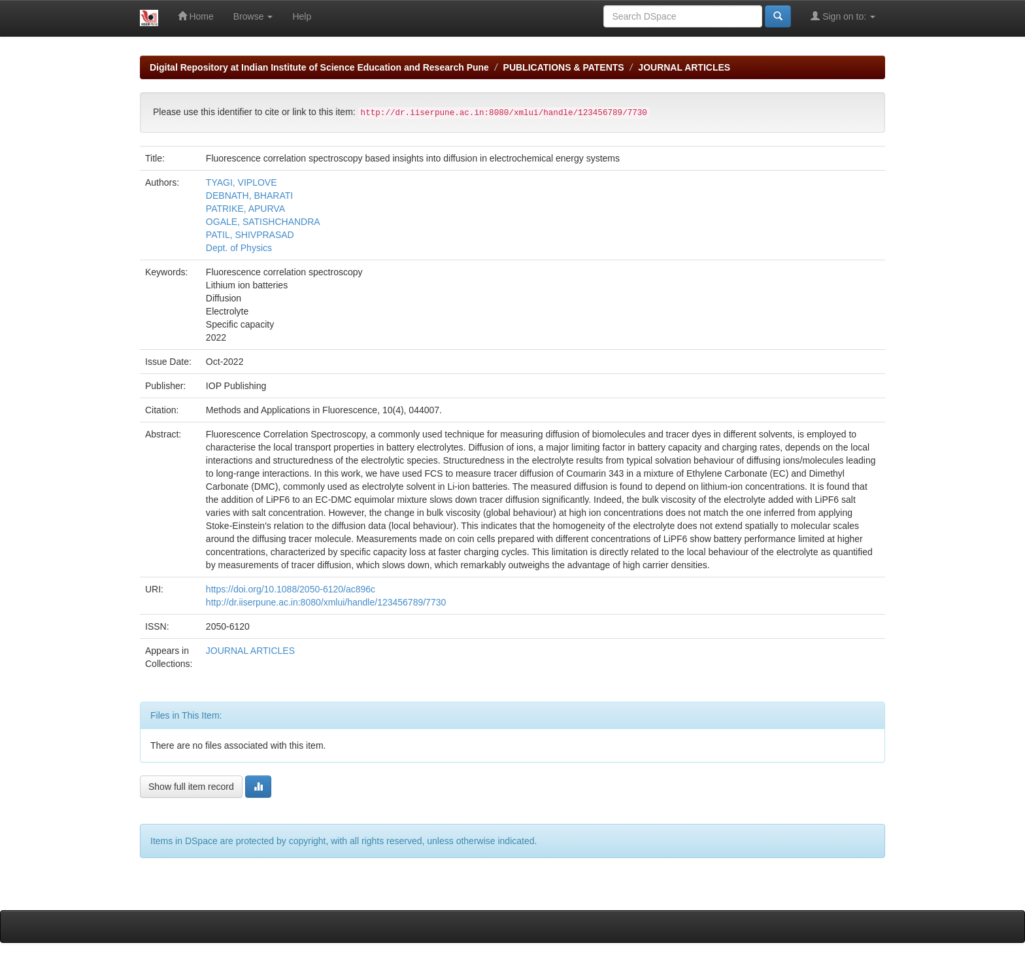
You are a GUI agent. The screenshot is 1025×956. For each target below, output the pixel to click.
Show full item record (191, 786)
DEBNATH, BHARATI (249, 195)
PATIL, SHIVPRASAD (250, 235)
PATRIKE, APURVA (245, 208)
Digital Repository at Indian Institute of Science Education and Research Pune (319, 67)
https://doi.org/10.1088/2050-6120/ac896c (290, 589)
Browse (253, 16)
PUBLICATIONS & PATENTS (563, 67)
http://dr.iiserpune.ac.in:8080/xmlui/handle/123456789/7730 (326, 602)
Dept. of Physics (240, 248)
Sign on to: (843, 16)
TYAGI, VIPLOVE (241, 182)
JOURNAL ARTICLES (684, 67)
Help (301, 16)
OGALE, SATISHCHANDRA (263, 221)
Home (196, 16)
